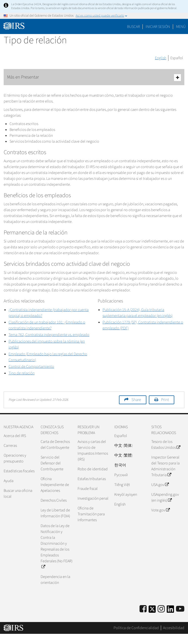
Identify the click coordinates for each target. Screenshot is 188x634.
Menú (181, 26)
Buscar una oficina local (18, 493)
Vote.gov (160, 510)
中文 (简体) (123, 445)
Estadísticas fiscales (19, 471)
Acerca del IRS (15, 435)
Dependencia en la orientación (55, 579)
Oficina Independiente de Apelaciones (55, 484)
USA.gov (160, 484)
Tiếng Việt (122, 484)
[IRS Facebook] (143, 609)
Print (165, 400)
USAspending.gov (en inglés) (165, 497)
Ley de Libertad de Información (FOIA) (55, 513)
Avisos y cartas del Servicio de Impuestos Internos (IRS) (93, 450)
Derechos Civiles (54, 500)
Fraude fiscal (88, 488)
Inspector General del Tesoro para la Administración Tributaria (165, 466)
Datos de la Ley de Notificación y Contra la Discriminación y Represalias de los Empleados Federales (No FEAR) (56, 546)
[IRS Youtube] (180, 609)
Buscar (133, 26)
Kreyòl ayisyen (125, 494)
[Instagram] (161, 609)
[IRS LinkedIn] (170, 611)
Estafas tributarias (92, 479)
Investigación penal (93, 498)
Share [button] (136, 400)
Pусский (121, 475)
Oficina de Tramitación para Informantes (91, 514)
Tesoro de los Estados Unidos (165, 444)
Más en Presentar (94, 77)
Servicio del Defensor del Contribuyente (52, 463)
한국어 (120, 465)
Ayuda (8, 481)
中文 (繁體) (123, 455)
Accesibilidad (173, 627)
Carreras (10, 445)
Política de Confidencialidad (136, 627)
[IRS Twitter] (152, 611)
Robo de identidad (93, 469)
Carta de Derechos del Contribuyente (55, 444)
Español (176, 58)
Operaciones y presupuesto (15, 458)
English (160, 58)
